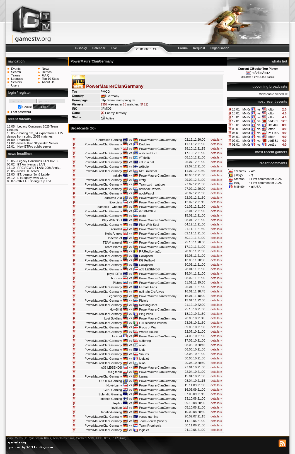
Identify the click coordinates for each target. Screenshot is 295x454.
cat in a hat (146, 162)
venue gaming (148, 416)
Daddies (144, 144)
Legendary (114, 296)
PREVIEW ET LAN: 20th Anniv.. (39, 167)
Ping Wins (146, 314)
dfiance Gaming (111, 398)
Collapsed (146, 256)
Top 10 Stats (50, 78)
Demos (47, 72)
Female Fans (148, 287)
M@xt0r (239, 186)
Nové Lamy (114, 385)
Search (16, 72)
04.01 (236, 132)
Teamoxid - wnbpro (152, 184)
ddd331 (273, 121)
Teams (15, 75)
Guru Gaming (112, 389)
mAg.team (115, 372)
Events (16, 68)
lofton (271, 109)
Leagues (17, 78)
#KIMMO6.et (147, 211)
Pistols (117, 282)
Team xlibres (113, 247)
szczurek (240, 171)
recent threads (19, 119)
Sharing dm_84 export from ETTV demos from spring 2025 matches (35, 134)
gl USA (256, 186)
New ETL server (28, 171)
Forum (183, 48)
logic (142, 349)
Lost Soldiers (113, 318)
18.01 (236, 109)
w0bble (144, 166)
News (46, 68)
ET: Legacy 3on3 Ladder (33, 174)
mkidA (117, 175)
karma (143, 376)
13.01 (236, 113)
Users (15, 85)
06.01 (236, 129)
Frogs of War (148, 327)
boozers (116, 278)
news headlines (20, 154)
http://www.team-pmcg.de (118, 100)
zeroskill (116, 229)
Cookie (27, 107)
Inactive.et (115, 238)
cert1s (272, 144)
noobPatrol (146, 193)
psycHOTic (114, 273)
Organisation (220, 48)
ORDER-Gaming (110, 381)
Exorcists (116, 202)
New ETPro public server (34, 146)
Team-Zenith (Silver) (153, 421)
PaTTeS (273, 132)
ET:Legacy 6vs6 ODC (32, 177)
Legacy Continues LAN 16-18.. (38, 161)
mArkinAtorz (261, 73)
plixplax (117, 403)
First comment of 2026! (267, 179)
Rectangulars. (148, 305)
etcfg (142, 180)
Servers (16, 82)
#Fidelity (145, 157)
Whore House (148, 331)
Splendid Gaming (110, 394)
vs (258, 109)
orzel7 (117, 148)
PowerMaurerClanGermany (157, 139)
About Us (48, 82)
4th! (253, 171)
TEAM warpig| (112, 242)
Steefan (239, 179)
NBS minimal (148, 171)
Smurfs (144, 354)
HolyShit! (116, 309)
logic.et (117, 336)
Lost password (21, 112)
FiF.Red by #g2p (150, 251)
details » (216, 139)
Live (114, 48)
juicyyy (238, 175)
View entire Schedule (273, 94)
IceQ (237, 182)
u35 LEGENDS (149, 269)
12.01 (236, 121)
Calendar (98, 48)
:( (252, 175)
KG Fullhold (147, 260)
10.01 (236, 125)
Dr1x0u (272, 125)
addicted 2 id (147, 153)
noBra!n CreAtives (151, 291)
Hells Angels (113, 233)
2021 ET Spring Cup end (34, 181)
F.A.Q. (46, 75)
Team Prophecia (150, 425)
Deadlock (23, 139)
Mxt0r (246, 109)
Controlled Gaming (109, 139)
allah (142, 345)
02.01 (236, 140)
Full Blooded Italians (153, 323)
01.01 (236, 144)
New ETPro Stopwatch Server (37, 143)
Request (199, 48)
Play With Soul (112, 220)
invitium (117, 407)
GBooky (81, 48)
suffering (145, 340)
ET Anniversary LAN (31, 164)
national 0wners (150, 189)
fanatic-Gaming (111, 412)
